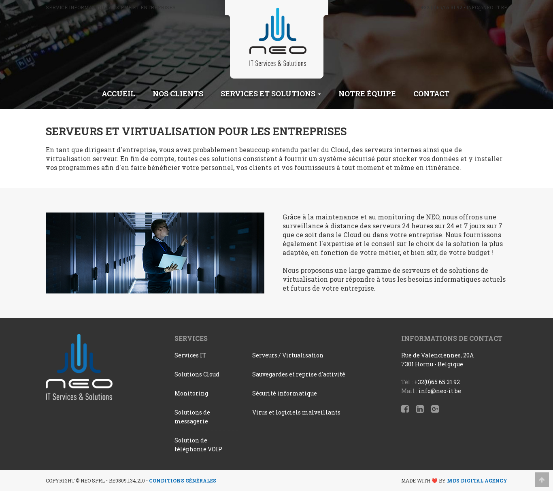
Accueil (118, 93)
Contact (431, 93)
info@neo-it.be (486, 7)
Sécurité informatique (284, 393)
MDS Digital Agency (477, 480)
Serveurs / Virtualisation (287, 355)
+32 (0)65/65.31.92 (441, 7)
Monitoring (191, 393)
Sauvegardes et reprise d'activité (298, 374)
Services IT (190, 355)
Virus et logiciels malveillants (296, 412)
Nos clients (178, 93)
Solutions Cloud (196, 374)
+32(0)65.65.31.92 (437, 382)
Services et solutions (271, 93)
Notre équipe (367, 93)
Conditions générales (182, 480)
